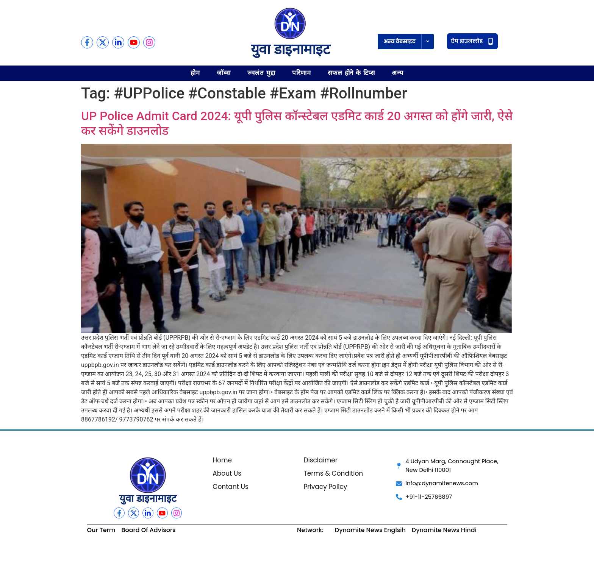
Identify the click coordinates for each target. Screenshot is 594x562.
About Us (227, 473)
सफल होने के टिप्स (351, 72)
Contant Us (231, 486)
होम (195, 72)
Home (222, 460)
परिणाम (301, 72)
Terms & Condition (333, 473)
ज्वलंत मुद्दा (261, 72)
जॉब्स (224, 72)
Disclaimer (320, 460)
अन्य (397, 72)
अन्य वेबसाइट (399, 41)
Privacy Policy (325, 486)
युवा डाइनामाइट (290, 49)
